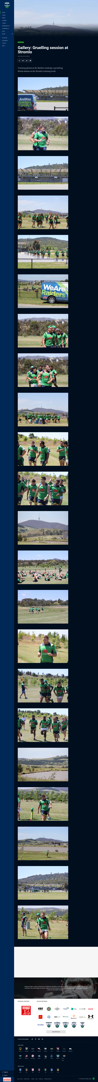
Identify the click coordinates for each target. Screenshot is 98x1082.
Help (36, 1078)
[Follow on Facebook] (35, 1039)
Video (4, 15)
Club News (20, 42)
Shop (3, 45)
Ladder (4, 20)
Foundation (5, 40)
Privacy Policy (26, 1078)
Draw (3, 17)
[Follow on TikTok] (32, 1039)
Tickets (4, 43)
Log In (4, 1075)
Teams (4, 23)
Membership (6, 25)
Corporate (4, 37)
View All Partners (56, 1031)
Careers (32, 1078)
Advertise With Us (48, 1078)
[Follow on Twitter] (39, 1039)
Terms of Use (20, 1078)
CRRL (3, 31)
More (7, 33)
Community (5, 28)
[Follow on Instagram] (42, 1039)
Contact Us (41, 1078)
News (3, 12)
